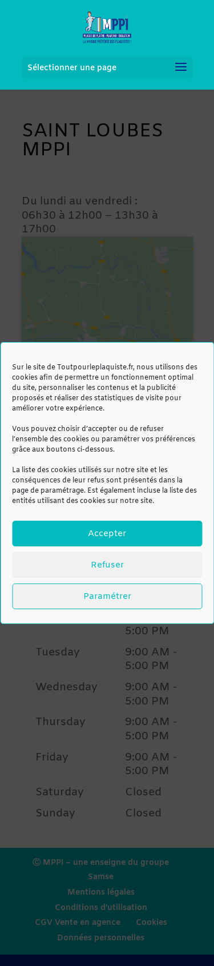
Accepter (107, 534)
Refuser (107, 565)
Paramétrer (107, 596)
